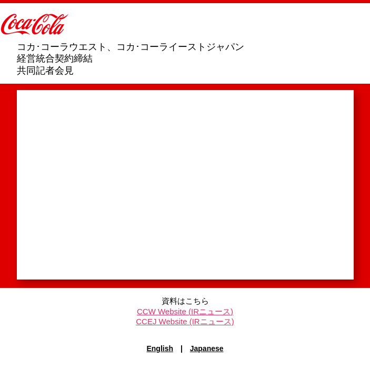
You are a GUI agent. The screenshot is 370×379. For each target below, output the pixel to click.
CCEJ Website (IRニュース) (185, 321)
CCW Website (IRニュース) (185, 311)
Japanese (207, 348)
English (159, 348)
